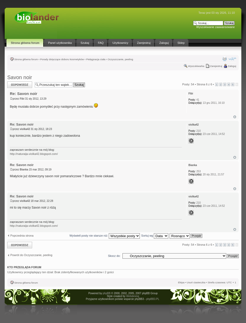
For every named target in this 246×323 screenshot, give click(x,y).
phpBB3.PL (152, 299)
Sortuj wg (154, 235)
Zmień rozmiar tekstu (232, 58)
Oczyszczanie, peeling (120, 59)
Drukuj (224, 58)
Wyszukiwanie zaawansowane (215, 27)
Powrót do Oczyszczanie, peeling (31, 255)
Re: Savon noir (23, 93)
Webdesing (132, 296)
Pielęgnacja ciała (95, 59)
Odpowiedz (19, 84)
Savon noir (19, 77)
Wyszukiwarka (196, 66)
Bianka (24, 169)
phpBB (107, 293)
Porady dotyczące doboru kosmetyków (62, 59)
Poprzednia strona (21, 235)
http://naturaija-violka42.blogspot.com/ (34, 153)
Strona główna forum (26, 59)
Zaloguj (232, 66)
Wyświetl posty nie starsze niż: (104, 235)
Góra (234, 116)
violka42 (25, 129)
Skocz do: (114, 255)
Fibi (22, 98)
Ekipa (181, 282)
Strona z (204, 84)
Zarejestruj (216, 66)
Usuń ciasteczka (196, 282)
